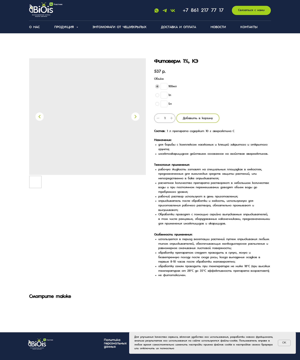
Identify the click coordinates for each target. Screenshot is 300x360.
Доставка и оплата (178, 27)
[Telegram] (164, 10)
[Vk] (172, 10)
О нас (34, 27)
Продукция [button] (64, 27)
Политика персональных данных (115, 344)
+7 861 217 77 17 (203, 10)
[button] (251, 10)
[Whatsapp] (156, 10)
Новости (218, 27)
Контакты (249, 27)
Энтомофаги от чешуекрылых (119, 27)
